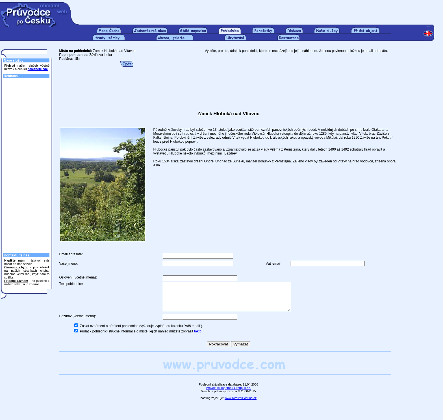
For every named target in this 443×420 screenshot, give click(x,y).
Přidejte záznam (16, 280)
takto (197, 337)
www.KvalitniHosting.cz (241, 404)
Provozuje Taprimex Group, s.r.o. (228, 393)
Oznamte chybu (16, 267)
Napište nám (14, 260)
